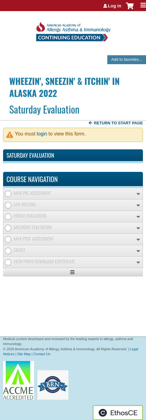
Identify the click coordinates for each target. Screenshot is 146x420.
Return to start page (118, 123)
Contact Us (41, 354)
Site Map (24, 354)
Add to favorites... (126, 59)
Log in (114, 6)
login (42, 133)
